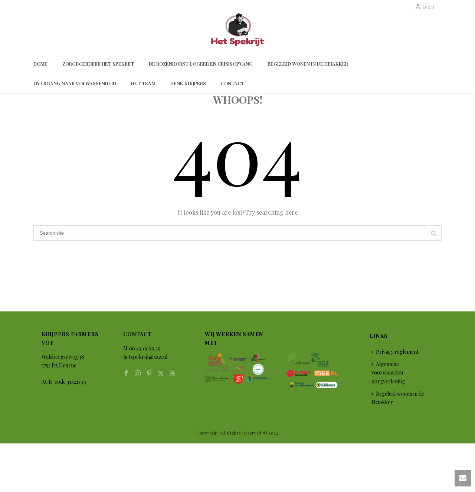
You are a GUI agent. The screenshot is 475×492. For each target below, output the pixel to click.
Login (424, 7)
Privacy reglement (395, 351)
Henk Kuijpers (188, 83)
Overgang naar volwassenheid (74, 83)
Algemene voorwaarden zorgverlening (388, 372)
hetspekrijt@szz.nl (145, 356)
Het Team (143, 83)
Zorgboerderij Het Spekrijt (98, 63)
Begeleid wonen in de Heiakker (308, 63)
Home (40, 63)
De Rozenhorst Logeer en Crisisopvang (201, 63)
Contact (232, 83)
